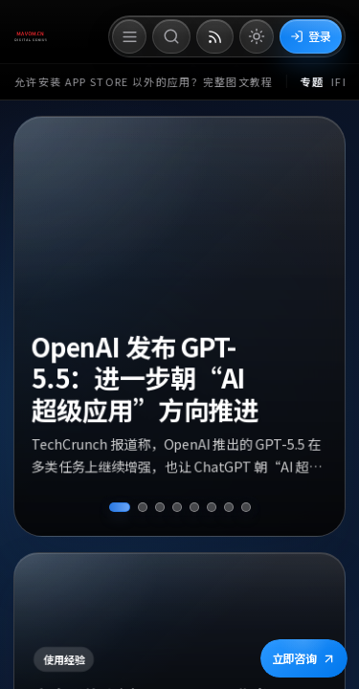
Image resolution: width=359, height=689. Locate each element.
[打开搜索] (171, 36)
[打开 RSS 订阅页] (215, 36)
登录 (310, 36)
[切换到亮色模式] (256, 36)
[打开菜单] (129, 36)
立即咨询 (304, 658)
